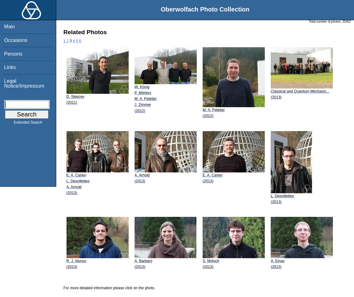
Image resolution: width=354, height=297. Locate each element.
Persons (13, 54)
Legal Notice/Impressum (24, 83)
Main (9, 26)
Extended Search (28, 124)
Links (10, 67)
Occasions (15, 40)
